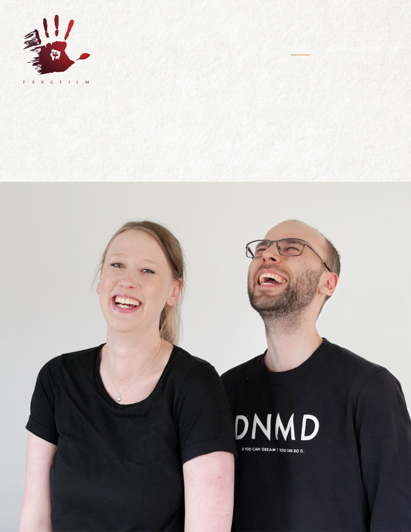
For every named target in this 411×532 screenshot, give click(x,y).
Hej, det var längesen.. (353, 49)
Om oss (300, 49)
